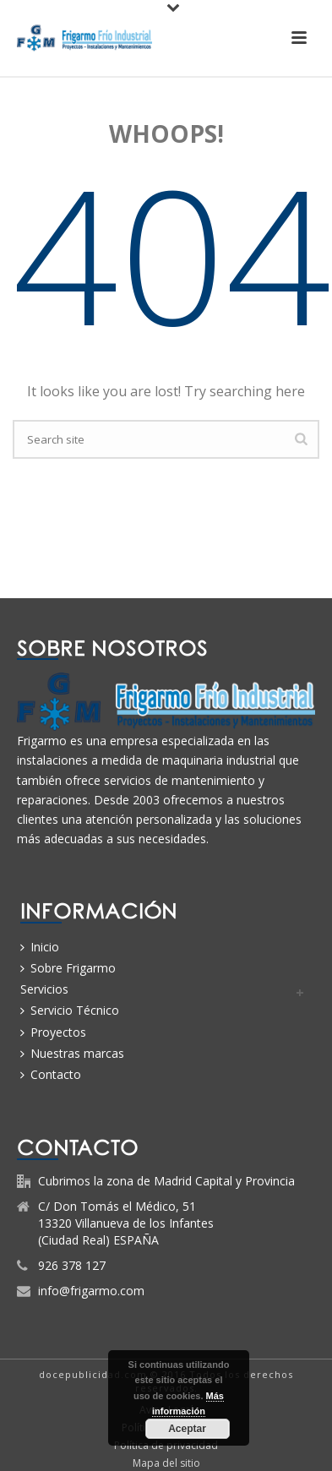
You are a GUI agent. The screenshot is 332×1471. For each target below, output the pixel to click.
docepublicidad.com (93, 1374)
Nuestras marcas (72, 1053)
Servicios (44, 989)
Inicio (39, 947)
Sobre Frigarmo (68, 968)
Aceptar (187, 1429)
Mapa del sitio (166, 1463)
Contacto (50, 1074)
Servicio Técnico (69, 1010)
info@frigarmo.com (91, 1291)
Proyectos (53, 1032)
